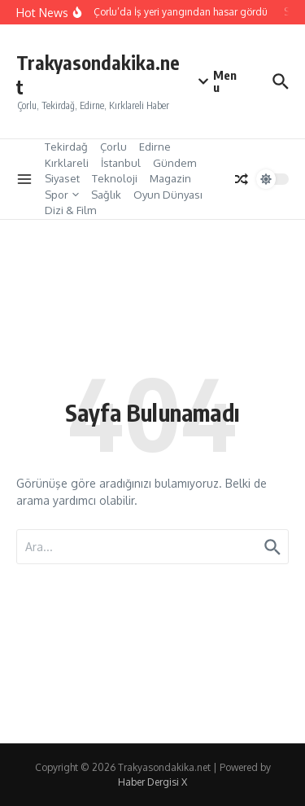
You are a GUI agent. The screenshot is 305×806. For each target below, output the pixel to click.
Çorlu (113, 146)
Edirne (155, 146)
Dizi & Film (70, 210)
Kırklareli (67, 162)
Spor (62, 194)
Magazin (170, 178)
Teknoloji (114, 178)
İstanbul (121, 162)
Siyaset (62, 178)
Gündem (174, 162)
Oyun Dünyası (168, 194)
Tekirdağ (66, 146)
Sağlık (106, 194)
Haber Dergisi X (152, 782)
